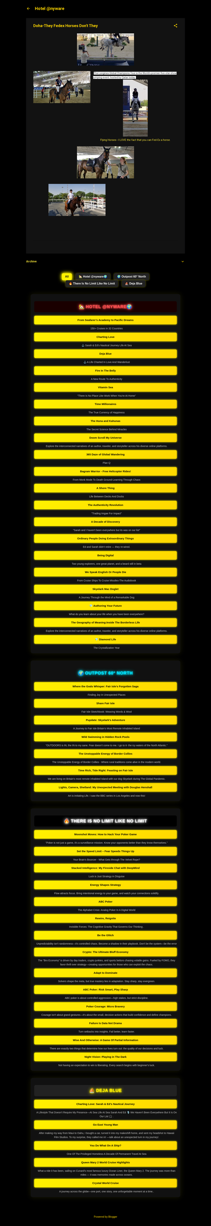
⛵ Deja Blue (133, 283)
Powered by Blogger (105, 1216)
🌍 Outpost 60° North (131, 276)
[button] (175, 25)
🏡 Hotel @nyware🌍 (93, 276)
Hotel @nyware (49, 8)
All (67, 276)
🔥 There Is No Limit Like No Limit (92, 283)
